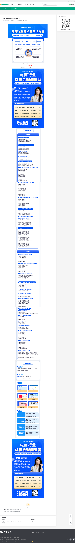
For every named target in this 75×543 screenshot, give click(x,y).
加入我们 (37, 532)
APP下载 (61, 1)
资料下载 (26, 4)
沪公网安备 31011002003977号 (38, 541)
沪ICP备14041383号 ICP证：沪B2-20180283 (7, 541)
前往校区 (32, 4)
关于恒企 (32, 532)
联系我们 (42, 532)
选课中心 (13, 4)
